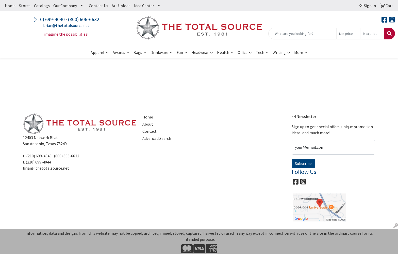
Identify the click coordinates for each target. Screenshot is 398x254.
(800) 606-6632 (83, 19)
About (147, 124)
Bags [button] (138, 52)
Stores (24, 5)
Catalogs (42, 5)
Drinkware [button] (159, 52)
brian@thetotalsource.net (66, 25)
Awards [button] (119, 52)
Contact (149, 131)
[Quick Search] (302, 33)
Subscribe (303, 163)
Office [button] (242, 52)
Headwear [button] (200, 52)
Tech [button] (260, 52)
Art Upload (121, 5)
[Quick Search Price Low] (348, 33)
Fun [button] (180, 52)
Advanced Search (156, 138)
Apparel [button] (97, 52)
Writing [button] (279, 52)
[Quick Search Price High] (372, 33)
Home (10, 5)
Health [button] (223, 52)
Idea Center (144, 5)
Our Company (65, 5)
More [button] (298, 52)
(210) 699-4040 (49, 19)
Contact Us (98, 5)
